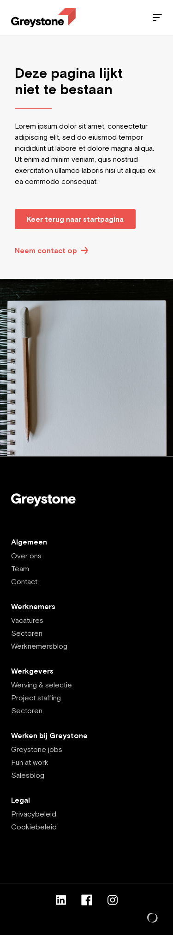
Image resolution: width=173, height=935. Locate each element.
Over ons (26, 555)
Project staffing (36, 697)
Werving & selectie (41, 685)
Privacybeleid (33, 814)
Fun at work (29, 762)
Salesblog (27, 775)
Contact (24, 581)
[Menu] (157, 17)
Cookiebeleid (34, 827)
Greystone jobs (36, 749)
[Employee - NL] (43, 18)
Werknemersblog (39, 646)
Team (20, 568)
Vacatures (27, 620)
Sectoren (26, 633)
